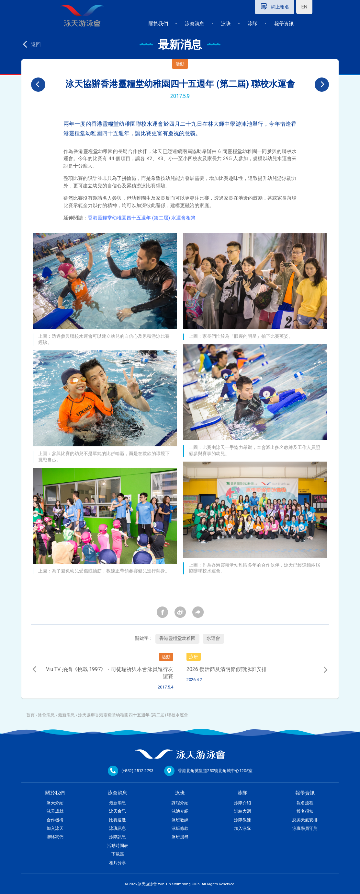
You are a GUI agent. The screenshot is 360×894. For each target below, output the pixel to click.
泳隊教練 (242, 820)
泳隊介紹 (242, 802)
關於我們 (158, 24)
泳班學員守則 (305, 828)
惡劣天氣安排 (305, 820)
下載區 (117, 854)
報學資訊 (284, 24)
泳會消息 (194, 24)
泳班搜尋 (180, 836)
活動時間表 (117, 845)
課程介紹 (180, 802)
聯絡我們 (55, 836)
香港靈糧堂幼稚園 (177, 638)
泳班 (226, 24)
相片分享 (117, 862)
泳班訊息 (117, 828)
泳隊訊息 (117, 836)
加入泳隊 (242, 828)
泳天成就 (55, 811)
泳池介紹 (180, 811)
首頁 (30, 714)
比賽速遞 (117, 820)
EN (304, 7)
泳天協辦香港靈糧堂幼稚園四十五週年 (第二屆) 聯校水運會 (133, 714)
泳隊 (252, 24)
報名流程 (305, 802)
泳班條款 (180, 828)
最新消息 (66, 714)
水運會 (213, 638)
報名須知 (305, 811)
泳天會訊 (117, 811)
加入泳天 (55, 828)
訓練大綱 (242, 811)
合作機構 (55, 820)
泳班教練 (180, 820)
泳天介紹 (55, 802)
